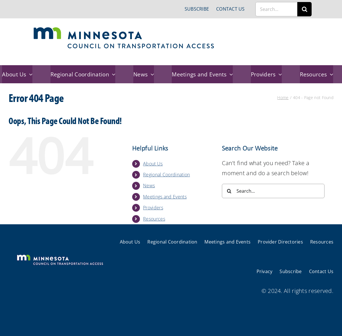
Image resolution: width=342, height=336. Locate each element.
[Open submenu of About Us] (29, 74)
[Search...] (276, 9)
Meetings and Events (165, 197)
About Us (153, 164)
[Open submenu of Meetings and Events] (230, 74)
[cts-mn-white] (60, 255)
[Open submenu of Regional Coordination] (112, 74)
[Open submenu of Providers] (278, 74)
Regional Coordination (166, 174)
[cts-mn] (124, 29)
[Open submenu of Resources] (330, 74)
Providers (153, 207)
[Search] (304, 9)
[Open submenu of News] (151, 74)
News (149, 185)
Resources (154, 219)
